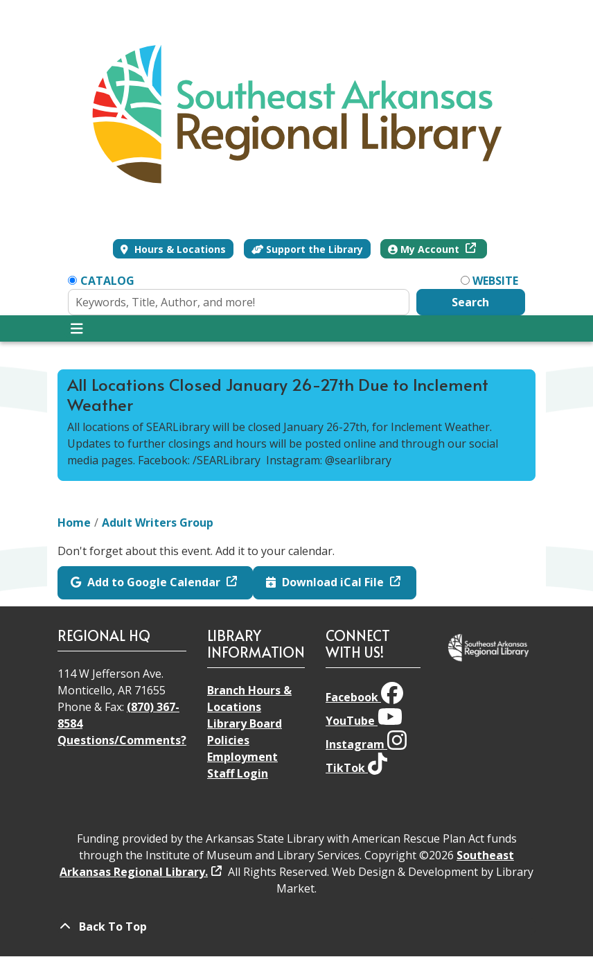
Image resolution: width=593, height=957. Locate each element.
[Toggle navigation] (76, 328)
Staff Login (237, 773)
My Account (425, 249)
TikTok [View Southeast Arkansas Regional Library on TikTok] (356, 767)
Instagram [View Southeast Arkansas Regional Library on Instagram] (366, 744)
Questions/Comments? (121, 740)
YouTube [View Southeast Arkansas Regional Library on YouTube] (364, 720)
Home (74, 522)
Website (495, 280)
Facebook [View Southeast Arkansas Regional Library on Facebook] (364, 697)
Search (470, 302)
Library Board (244, 723)
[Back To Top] (296, 927)
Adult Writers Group (157, 522)
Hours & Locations (179, 249)
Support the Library (307, 249)
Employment (242, 756)
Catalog (107, 280)
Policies (228, 740)
